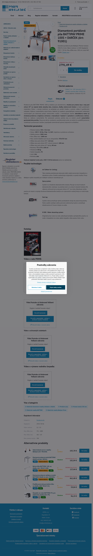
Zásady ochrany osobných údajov (46, 282)
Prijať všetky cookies (55, 287)
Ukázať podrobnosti (46, 291)
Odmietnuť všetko (37, 287)
